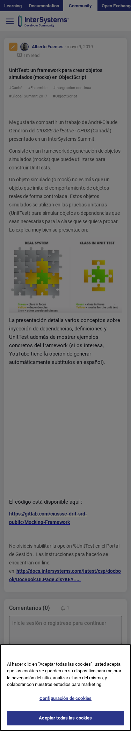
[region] (65, 687)
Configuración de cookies (65, 698)
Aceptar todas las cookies (65, 718)
